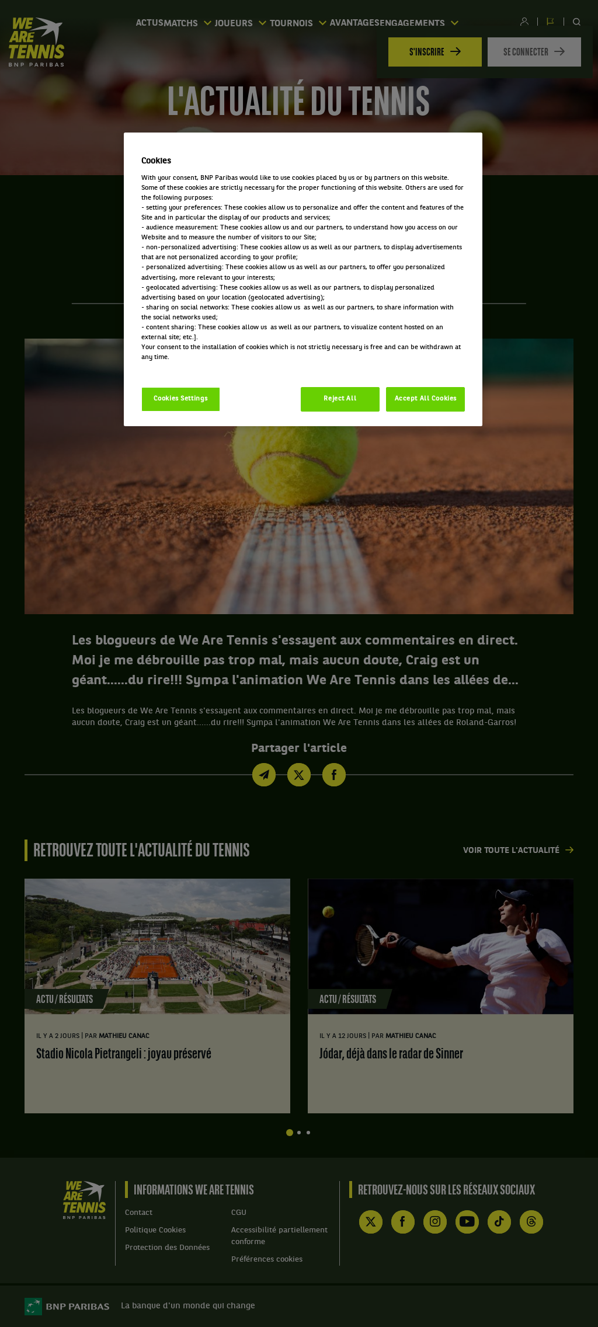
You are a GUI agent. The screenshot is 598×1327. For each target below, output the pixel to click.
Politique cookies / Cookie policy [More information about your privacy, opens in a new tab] (192, 367)
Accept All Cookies (426, 398)
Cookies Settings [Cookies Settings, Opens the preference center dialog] (181, 398)
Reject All (340, 398)
